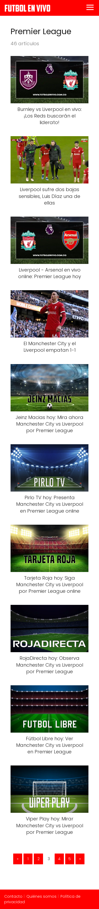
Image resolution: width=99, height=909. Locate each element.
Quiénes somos (41, 896)
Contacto (13, 896)
